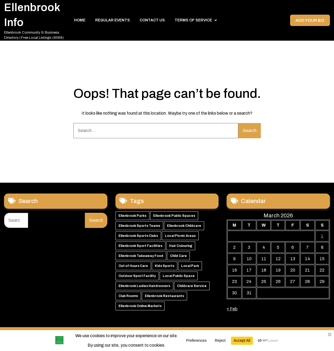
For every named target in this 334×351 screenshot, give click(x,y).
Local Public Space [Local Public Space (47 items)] (179, 278)
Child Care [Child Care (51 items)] (178, 258)
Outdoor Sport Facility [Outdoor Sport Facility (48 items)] (137, 278)
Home (79, 22)
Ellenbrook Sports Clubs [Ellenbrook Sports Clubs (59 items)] (138, 238)
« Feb (232, 311)
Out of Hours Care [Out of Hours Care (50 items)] (133, 268)
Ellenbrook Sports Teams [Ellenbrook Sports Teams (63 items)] (139, 228)
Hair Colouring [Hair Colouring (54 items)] (180, 248)
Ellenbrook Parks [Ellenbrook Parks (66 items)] (132, 218)
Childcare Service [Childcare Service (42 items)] (192, 288)
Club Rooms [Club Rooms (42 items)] (128, 298)
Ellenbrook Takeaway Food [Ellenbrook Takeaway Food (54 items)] (140, 258)
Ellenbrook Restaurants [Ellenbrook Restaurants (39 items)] (164, 298)
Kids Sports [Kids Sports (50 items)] (164, 268)
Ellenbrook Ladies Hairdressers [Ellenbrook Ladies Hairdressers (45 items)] (144, 288)
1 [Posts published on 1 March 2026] (322, 238)
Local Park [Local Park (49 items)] (190, 268)
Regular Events (112, 22)
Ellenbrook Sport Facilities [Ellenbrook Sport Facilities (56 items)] (140, 248)
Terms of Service (193, 22)
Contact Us (152, 22)
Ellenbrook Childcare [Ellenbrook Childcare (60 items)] (184, 228)
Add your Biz (309, 21)
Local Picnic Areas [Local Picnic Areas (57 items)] (180, 238)
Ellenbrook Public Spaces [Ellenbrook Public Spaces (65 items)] (174, 218)
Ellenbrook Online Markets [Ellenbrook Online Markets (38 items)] (140, 308)
